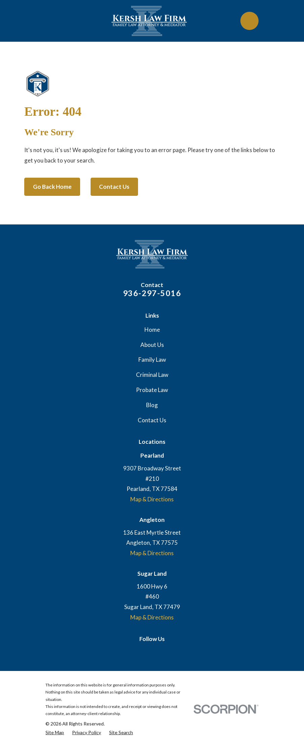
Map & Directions (152, 499)
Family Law (152, 359)
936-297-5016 (152, 293)
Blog (152, 404)
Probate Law (152, 389)
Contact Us (114, 186)
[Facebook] (159, 652)
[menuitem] (54, 732)
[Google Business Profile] (145, 652)
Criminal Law (152, 374)
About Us (152, 344)
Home (152, 329)
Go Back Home (52, 186)
